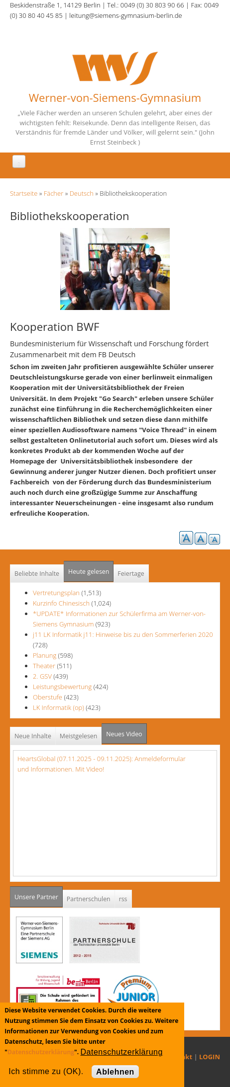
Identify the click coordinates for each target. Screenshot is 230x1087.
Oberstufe (47, 697)
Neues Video (124, 734)
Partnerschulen (89, 899)
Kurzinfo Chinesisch (61, 603)
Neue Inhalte (32, 736)
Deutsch (82, 193)
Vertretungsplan (56, 592)
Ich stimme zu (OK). (45, 1071)
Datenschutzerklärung (40, 1052)
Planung (44, 655)
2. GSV (42, 676)
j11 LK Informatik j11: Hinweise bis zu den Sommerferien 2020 (123, 634)
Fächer (53, 193)
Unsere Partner (38, 894)
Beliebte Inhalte (36, 573)
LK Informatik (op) (58, 707)
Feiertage (130, 573)
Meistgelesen (79, 736)
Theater (44, 665)
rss (123, 899)
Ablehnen (115, 1072)
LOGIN (209, 1056)
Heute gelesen (88, 571)
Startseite (23, 193)
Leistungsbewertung (62, 686)
